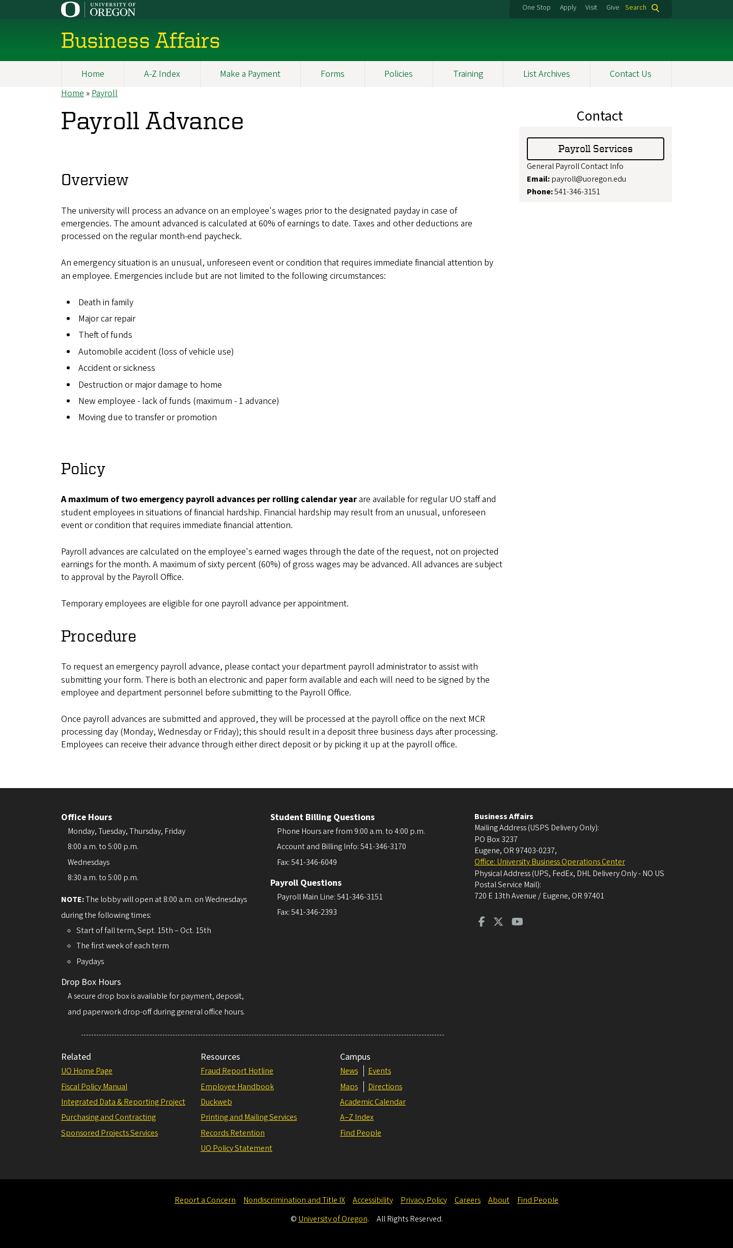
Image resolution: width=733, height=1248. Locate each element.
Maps (349, 1086)
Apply (568, 8)
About (499, 1200)
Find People (360, 1133)
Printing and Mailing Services (249, 1117)
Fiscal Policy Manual (94, 1086)
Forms (333, 74)
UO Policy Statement (236, 1148)
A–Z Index (357, 1117)
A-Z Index (162, 74)
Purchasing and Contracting (108, 1117)
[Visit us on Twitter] (498, 922)
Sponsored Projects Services (109, 1133)
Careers (468, 1200)
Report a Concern (205, 1200)
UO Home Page (86, 1071)
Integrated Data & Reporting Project (123, 1102)
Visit (591, 8)
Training (468, 74)
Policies (398, 74)
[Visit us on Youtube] (517, 922)
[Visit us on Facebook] (481, 922)
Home (92, 74)
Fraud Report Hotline (237, 1071)
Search (635, 8)
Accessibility (373, 1200)
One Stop (536, 8)
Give (612, 8)
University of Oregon (333, 1219)
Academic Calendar (373, 1102)
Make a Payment (250, 74)
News (349, 1071)
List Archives (546, 74)
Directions (385, 1086)
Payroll (105, 93)
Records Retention (233, 1133)
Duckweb (216, 1102)
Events (379, 1071)
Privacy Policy (424, 1200)
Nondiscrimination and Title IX (294, 1200)
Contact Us (631, 74)
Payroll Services (595, 149)
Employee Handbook (237, 1086)
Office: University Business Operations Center (549, 861)
